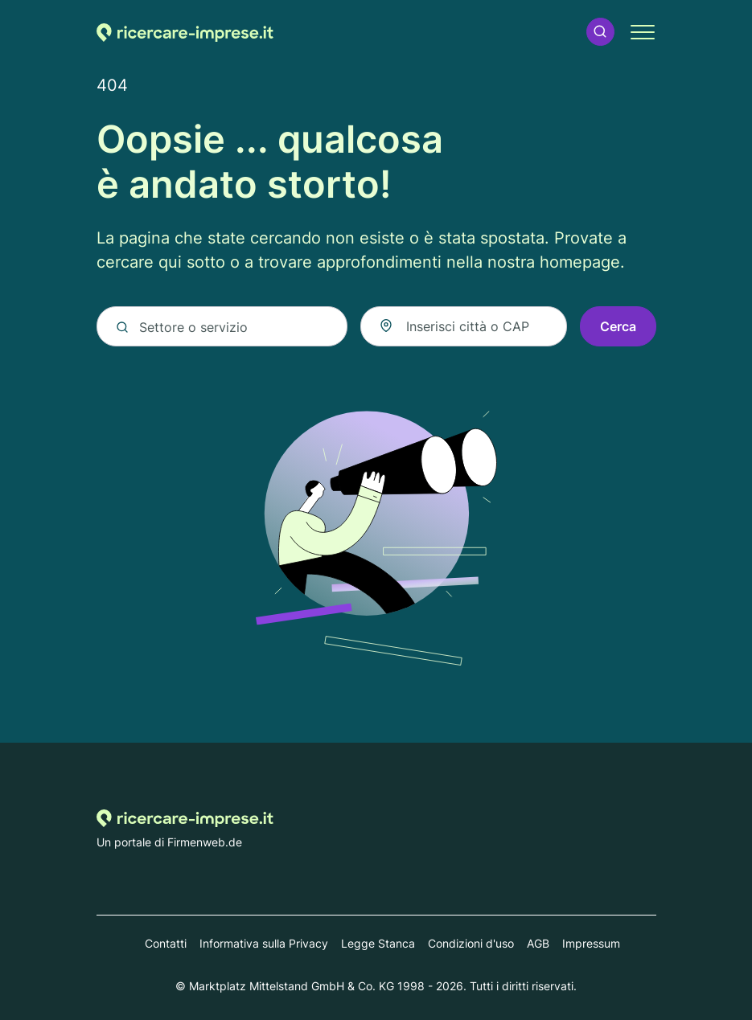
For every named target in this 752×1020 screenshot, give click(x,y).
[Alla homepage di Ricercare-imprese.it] (185, 32)
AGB (538, 943)
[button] (600, 32)
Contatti (166, 943)
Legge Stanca (378, 943)
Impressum (591, 943)
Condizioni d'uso (471, 943)
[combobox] (463, 326)
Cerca (618, 326)
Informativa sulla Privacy (263, 943)
